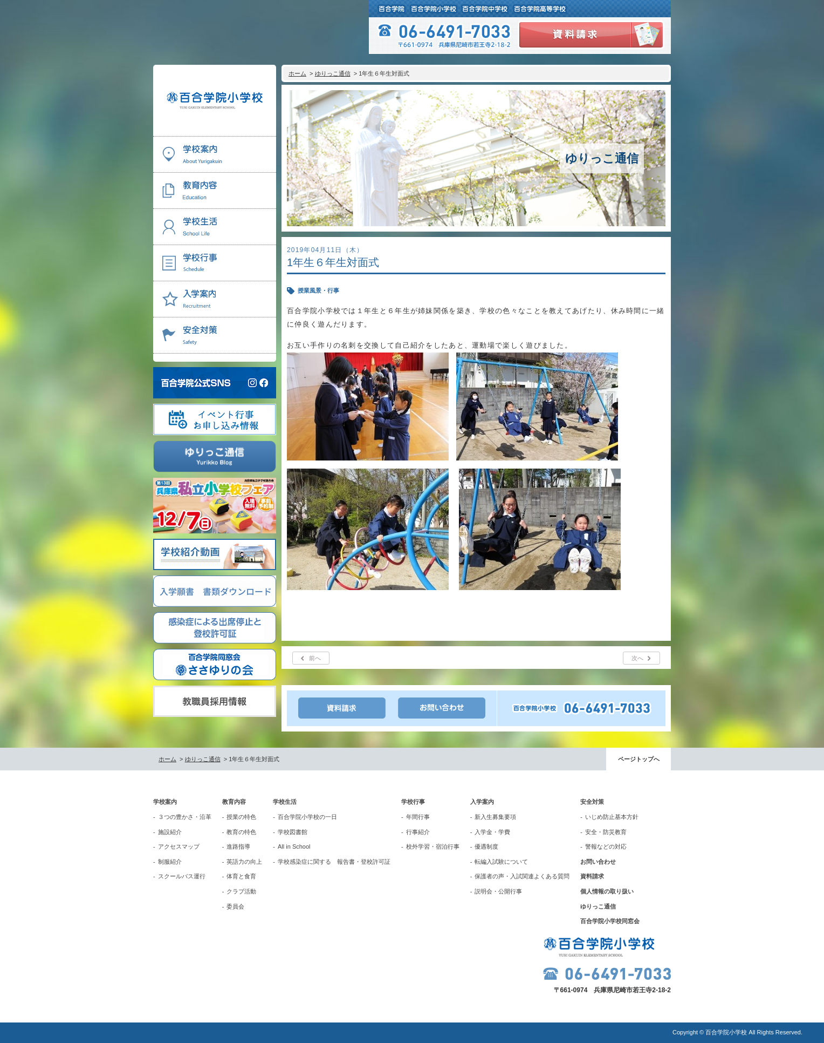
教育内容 (234, 801)
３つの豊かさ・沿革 (184, 817)
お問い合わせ (598, 861)
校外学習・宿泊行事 (432, 846)
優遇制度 (486, 846)
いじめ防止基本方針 (611, 817)
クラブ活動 (241, 891)
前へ (315, 658)
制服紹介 (170, 861)
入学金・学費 (492, 832)
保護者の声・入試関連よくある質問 (522, 876)
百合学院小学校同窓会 (610, 921)
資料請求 (592, 876)
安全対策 (592, 801)
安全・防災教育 (606, 832)
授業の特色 (241, 817)
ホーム (297, 73)
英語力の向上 (244, 861)
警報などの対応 (606, 846)
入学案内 (482, 801)
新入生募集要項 (495, 817)
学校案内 (165, 801)
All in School (294, 846)
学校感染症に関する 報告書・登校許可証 (334, 861)
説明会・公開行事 (498, 891)
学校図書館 (292, 832)
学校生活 (285, 801)
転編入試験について (501, 861)
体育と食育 (241, 876)
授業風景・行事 (318, 290)
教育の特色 (241, 832)
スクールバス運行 (181, 876)
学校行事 (413, 801)
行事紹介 (418, 832)
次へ (637, 658)
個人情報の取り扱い (607, 891)
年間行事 (418, 817)
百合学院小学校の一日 (307, 817)
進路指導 (238, 846)
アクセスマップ (179, 846)
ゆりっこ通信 (333, 73)
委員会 (235, 906)
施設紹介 (170, 832)
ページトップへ (639, 759)
